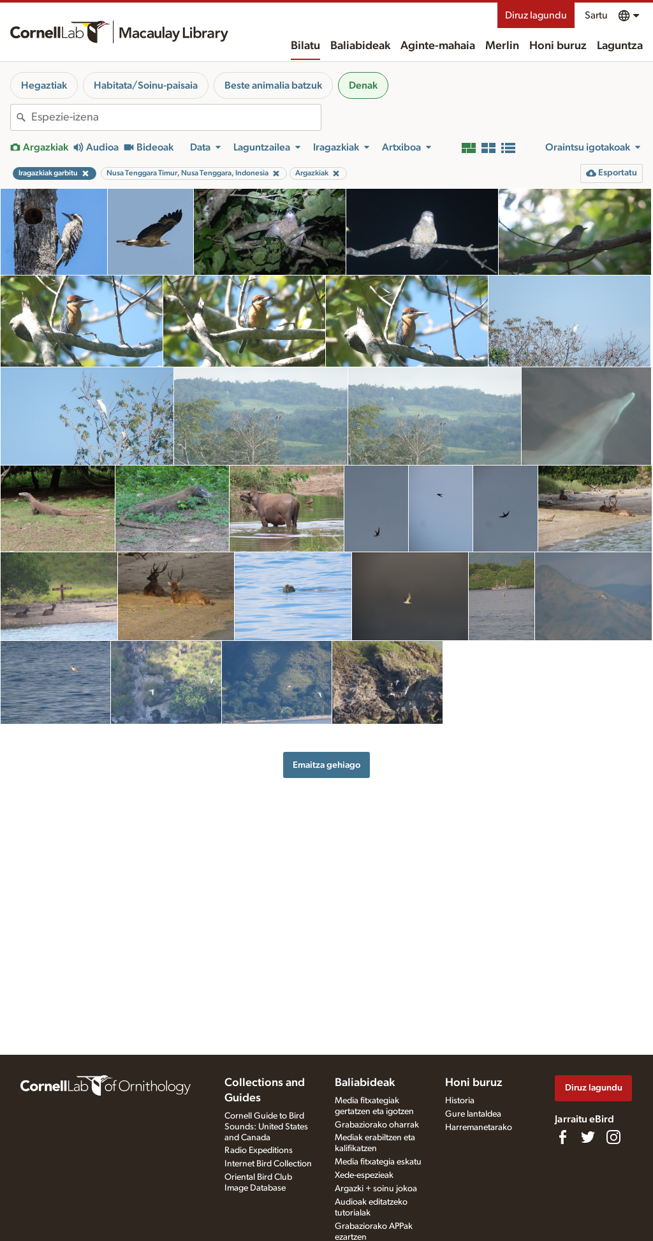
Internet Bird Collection (268, 1163)
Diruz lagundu (536, 15)
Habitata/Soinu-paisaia (146, 85)
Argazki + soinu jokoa (376, 1188)
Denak (363, 85)
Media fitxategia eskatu (378, 1161)
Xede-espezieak (364, 1175)
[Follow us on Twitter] (588, 1137)
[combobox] (176, 117)
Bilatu (305, 46)
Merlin (502, 46)
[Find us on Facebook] (562, 1137)
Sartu (596, 15)
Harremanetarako (478, 1127)
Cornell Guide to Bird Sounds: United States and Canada (266, 1127)
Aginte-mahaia (437, 46)
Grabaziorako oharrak (377, 1124)
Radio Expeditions (258, 1150)
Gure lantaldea (473, 1114)
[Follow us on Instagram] (613, 1137)
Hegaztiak (44, 85)
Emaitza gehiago (326, 765)
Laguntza (620, 46)
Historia (459, 1100)
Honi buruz (558, 46)
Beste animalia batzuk (273, 85)
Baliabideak (360, 46)
